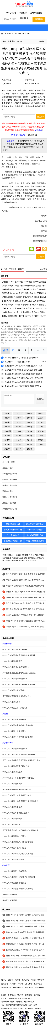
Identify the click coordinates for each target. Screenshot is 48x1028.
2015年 (29, 436)
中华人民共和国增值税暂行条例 (15, 649)
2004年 (29, 422)
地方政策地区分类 (35, 535)
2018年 (18, 440)
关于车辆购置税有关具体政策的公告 (16, 696)
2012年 (41, 431)
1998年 (7, 418)
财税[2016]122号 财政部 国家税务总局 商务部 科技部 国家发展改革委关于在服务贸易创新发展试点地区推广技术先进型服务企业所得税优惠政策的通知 (23, 558)
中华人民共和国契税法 (11, 824)
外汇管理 (28, 984)
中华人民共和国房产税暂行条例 (15, 749)
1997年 (41, 413)
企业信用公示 (18, 988)
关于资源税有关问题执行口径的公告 (16, 789)
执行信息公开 (6, 988)
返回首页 (42, 41)
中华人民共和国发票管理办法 (14, 883)
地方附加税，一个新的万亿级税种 (17, 33)
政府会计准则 (7, 491)
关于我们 (11, 995)
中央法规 (11, 41)
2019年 (29, 440)
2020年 (41, 440)
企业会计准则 (7, 468)
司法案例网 (39, 988)
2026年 (18, 449)
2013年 (7, 436)
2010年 (18, 431)
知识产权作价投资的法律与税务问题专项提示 (21, 358)
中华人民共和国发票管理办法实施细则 (17, 889)
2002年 (7, 422)
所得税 (5, 714)
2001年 (41, 418)
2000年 (29, 418)
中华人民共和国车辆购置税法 (14, 690)
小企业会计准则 (8, 462)
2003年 (18, 422)
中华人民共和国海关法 (11, 702)
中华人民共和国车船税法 (12, 807)
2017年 (7, 440)
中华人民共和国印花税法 (12, 772)
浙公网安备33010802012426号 (12, 1008)
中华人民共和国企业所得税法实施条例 (17, 725)
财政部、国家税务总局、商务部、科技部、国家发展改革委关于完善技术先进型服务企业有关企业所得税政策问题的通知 (23, 193)
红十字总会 (38, 984)
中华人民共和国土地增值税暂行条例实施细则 (20, 801)
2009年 (41, 427)
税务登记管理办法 (9, 894)
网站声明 (20, 995)
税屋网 (3, 995)
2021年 (7, 445)
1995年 (18, 413)
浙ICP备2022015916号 (33, 1008)
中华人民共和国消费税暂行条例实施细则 (18, 684)
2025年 (7, 449)
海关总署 (4, 984)
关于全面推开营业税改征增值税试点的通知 (19, 673)
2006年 (7, 427)
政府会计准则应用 (9, 497)
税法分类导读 (13, 535)
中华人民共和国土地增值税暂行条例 (16, 795)
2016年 (19, 41)
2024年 (41, 445)
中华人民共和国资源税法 (12, 784)
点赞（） (10, 250)
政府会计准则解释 (9, 503)
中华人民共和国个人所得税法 (14, 731)
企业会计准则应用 (9, 474)
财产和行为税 (7, 743)
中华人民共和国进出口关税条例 (15, 708)
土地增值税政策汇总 (13, 541)
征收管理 (6, 865)
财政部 (10, 980)
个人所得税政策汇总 (13, 529)
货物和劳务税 (7, 644)
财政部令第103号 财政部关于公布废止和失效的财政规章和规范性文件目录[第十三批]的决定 (24, 144)
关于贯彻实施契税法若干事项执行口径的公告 (20, 830)
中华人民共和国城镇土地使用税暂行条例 (18, 754)
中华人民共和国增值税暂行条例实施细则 (18, 655)
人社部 (33, 980)
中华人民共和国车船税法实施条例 (15, 813)
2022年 (18, 445)
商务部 (17, 980)
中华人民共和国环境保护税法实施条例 (17, 854)
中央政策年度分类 (35, 529)
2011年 (29, 431)
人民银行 (13, 984)
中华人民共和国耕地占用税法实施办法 (17, 842)
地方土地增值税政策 (35, 541)
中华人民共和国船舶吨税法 (13, 859)
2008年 (29, 427)
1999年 (18, 418)
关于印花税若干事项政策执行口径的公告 (18, 778)
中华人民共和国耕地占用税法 (14, 836)
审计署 (20, 984)
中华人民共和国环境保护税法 (14, 848)
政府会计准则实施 (9, 509)
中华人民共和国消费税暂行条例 (15, 679)
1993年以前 (7, 431)
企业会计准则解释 (9, 480)
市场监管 (41, 980)
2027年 (29, 449)
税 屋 (9, 80)
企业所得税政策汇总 (35, 524)
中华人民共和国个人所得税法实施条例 (17, 737)
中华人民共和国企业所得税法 (14, 719)
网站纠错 (37, 995)
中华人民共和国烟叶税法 (12, 819)
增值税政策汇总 (13, 524)
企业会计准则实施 (9, 485)
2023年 (29, 445)
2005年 (41, 422)
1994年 (7, 413)
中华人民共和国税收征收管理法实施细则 (18, 877)
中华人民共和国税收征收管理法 (15, 871)
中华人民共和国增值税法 (12, 661)
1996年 (29, 413)
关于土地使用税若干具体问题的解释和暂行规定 (21, 760)
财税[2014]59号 (8, 199)
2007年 (18, 427)
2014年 (18, 436)
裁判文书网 (29, 988)
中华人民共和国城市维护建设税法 (15, 766)
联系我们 (28, 995)
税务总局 (25, 980)
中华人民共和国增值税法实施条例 (15, 667)
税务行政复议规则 (9, 900)
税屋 (4, 41)
